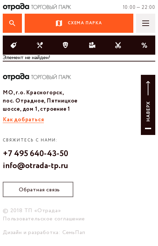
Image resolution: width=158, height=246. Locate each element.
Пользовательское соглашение (44, 219)
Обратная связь (39, 190)
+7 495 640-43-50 (35, 154)
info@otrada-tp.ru (35, 166)
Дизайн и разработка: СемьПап (44, 232)
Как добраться (23, 120)
